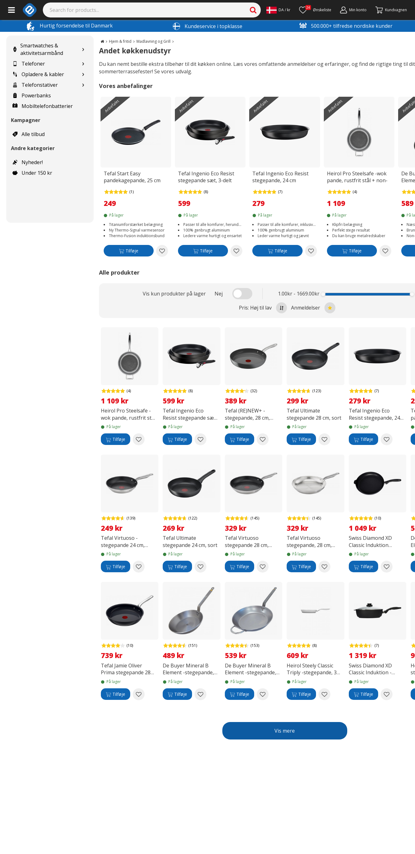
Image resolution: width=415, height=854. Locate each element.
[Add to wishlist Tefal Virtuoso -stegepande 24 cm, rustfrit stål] (139, 567)
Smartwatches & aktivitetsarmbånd (37, 49)
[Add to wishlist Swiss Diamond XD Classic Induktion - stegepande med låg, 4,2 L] (387, 694)
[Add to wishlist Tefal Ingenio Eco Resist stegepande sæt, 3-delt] (236, 251)
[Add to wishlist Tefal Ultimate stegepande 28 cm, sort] (324, 439)
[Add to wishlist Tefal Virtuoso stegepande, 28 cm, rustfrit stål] (324, 567)
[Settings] (278, 10)
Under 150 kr (32, 173)
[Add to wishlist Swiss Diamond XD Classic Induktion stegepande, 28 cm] (387, 567)
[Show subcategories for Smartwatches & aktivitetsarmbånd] (83, 49)
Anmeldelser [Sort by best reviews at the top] (313, 307)
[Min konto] (353, 10)
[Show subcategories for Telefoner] (83, 64)
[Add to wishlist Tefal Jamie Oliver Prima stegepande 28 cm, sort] (139, 694)
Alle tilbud (28, 134)
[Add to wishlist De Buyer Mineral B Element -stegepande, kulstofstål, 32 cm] (263, 694)
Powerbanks (31, 95)
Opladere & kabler (38, 74)
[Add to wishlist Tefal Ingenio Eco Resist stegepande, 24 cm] (311, 251)
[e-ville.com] (30, 10)
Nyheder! (27, 162)
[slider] (323, 294)
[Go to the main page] (102, 41)
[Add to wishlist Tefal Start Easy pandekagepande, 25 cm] (162, 251)
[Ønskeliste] (315, 10)
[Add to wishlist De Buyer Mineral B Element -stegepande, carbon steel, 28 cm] (200, 694)
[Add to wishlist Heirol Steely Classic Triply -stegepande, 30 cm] (324, 694)
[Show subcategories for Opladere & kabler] (83, 74)
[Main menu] (11, 10)
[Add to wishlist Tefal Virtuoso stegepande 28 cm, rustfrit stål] (263, 567)
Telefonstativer (35, 85)
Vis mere (284, 730)
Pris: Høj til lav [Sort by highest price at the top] (263, 307)
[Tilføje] (129, 252)
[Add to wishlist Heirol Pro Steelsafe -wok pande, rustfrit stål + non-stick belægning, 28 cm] (385, 251)
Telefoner (28, 63)
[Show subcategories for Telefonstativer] (83, 85)
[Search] (152, 9)
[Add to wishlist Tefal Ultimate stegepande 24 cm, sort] (200, 567)
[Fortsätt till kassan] (391, 10)
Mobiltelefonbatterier (42, 106)
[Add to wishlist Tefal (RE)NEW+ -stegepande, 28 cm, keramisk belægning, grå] (263, 439)
